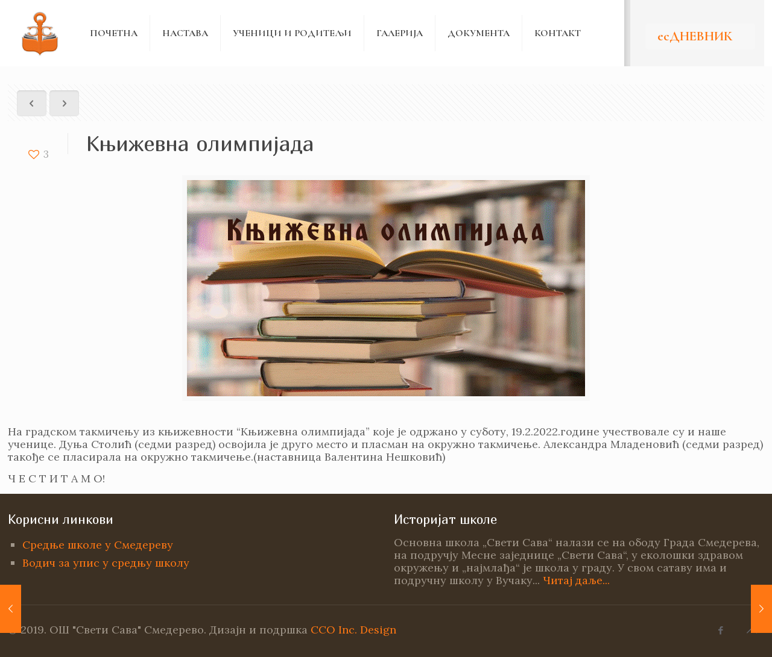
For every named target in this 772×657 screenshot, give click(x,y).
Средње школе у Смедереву (97, 545)
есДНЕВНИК (694, 36)
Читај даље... (576, 580)
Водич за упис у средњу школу (105, 563)
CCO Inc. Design (353, 630)
